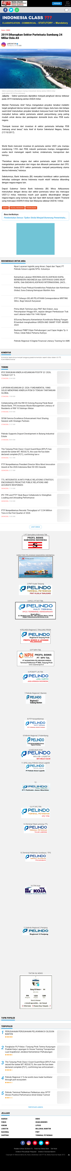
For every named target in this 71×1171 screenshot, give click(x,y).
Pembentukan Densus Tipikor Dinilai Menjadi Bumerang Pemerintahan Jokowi (35, 218)
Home (3, 30)
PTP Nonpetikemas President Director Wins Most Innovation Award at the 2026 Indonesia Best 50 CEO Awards (28, 465)
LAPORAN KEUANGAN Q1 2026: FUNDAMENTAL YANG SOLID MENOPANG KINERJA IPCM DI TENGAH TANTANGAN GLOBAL (28, 390)
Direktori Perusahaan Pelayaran (26, 1152)
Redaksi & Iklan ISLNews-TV (23, 1149)
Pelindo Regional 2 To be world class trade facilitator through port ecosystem (28, 1078)
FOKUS (3, 1122)
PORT (38, 1132)
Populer (57, 3)
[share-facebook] (5, 10)
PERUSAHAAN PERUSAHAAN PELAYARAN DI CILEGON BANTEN (29, 1032)
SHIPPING (5, 1135)
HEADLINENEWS (17, 208)
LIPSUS (38, 1125)
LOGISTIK (4, 1129)
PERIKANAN (31, 208)
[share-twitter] (11, 10)
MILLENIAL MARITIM (43, 1129)
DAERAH (4, 1119)
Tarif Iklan (54, 1149)
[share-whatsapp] (17, 10)
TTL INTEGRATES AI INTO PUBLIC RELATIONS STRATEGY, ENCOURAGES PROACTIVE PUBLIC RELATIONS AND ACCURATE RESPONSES (27, 482)
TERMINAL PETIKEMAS (44, 1135)
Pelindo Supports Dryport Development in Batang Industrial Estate (27, 435)
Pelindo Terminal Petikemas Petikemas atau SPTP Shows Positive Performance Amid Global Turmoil (27, 1093)
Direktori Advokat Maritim (46, 1152)
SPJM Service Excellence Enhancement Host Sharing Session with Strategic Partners (24, 419)
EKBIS (5, 208)
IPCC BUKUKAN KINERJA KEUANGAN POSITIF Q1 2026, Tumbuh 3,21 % (26, 373)
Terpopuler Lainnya (35, 1107)
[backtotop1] (69, 1155)
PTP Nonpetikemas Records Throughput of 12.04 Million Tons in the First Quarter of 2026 (26, 511)
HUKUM (4, 1125)
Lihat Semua (35, 527)
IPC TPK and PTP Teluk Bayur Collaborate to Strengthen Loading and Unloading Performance (26, 496)
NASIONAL (5, 1132)
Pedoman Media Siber (41, 1149)
